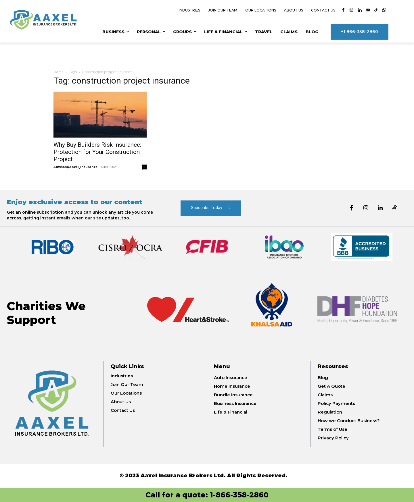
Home (58, 71)
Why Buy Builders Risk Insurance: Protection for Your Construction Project (97, 152)
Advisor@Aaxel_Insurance (75, 167)
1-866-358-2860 (239, 495)
